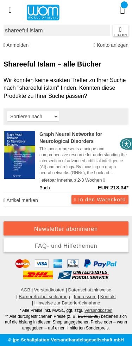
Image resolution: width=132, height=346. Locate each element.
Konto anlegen (111, 45)
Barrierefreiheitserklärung (44, 296)
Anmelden (16, 45)
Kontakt (108, 296)
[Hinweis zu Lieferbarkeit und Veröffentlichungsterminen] (104, 180)
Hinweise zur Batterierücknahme (67, 303)
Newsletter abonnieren (66, 229)
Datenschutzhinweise (89, 289)
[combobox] (57, 30)
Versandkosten (49, 289)
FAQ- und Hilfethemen (65, 246)
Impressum (85, 296)
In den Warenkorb (100, 199)
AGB (25, 289)
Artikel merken (21, 200)
